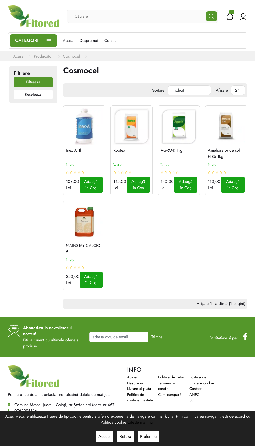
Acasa (132, 377)
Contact (195, 388)
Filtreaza (33, 82)
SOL (192, 400)
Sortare (158, 90)
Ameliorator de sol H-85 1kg (224, 153)
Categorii (33, 40)
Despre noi (136, 383)
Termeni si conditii (166, 386)
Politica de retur (171, 377)
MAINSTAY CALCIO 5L (83, 249)
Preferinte (148, 436)
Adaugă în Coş (91, 185)
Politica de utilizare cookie (201, 380)
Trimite (156, 337)
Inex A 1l (73, 150)
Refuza (125, 436)
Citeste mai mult (141, 422)
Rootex (119, 150)
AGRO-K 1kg (171, 150)
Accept (104, 436)
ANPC (194, 394)
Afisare (222, 90)
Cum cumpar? (169, 394)
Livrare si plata (139, 388)
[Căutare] (211, 16)
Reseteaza (33, 94)
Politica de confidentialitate (140, 397)
